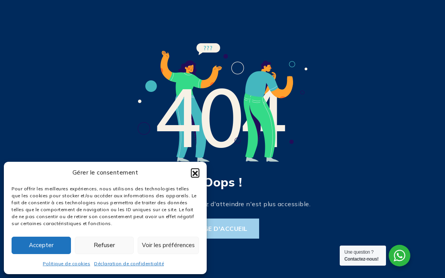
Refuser (104, 245)
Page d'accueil (221, 228)
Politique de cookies (66, 263)
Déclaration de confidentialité (129, 263)
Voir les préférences (168, 245)
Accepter (41, 245)
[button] (195, 172)
